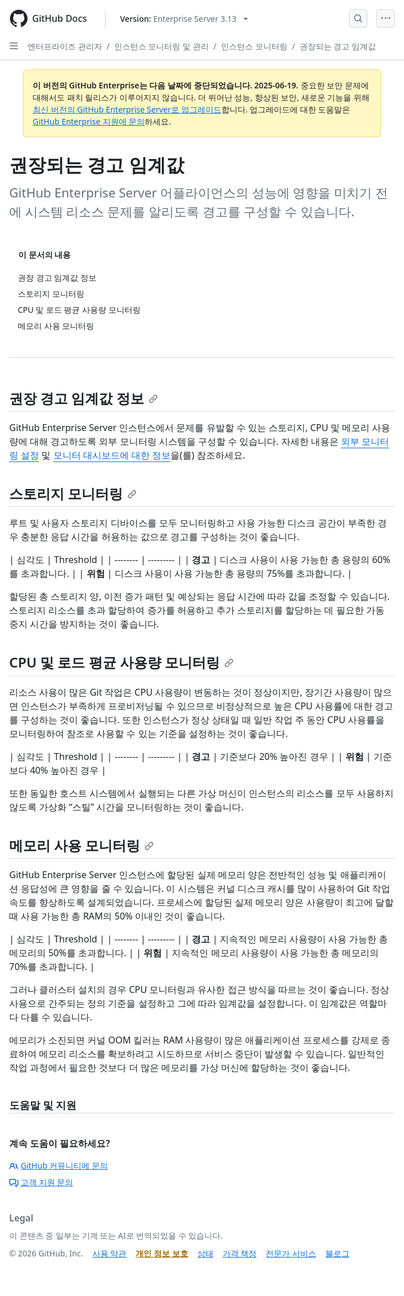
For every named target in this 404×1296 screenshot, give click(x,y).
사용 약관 (109, 1253)
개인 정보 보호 (161, 1253)
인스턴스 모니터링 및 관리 (161, 46)
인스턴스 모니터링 (254, 46)
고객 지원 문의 (41, 1182)
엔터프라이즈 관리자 (65, 46)
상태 (205, 1253)
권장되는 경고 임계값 (338, 46)
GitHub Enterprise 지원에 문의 (89, 121)
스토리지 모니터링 (73, 493)
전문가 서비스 (291, 1253)
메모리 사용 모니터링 (81, 845)
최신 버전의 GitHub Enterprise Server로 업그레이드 (127, 109)
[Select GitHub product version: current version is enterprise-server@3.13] (184, 19)
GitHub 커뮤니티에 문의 (58, 1165)
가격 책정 (240, 1253)
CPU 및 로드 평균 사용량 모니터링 (121, 662)
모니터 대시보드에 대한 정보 (111, 455)
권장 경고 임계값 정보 (83, 398)
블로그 (337, 1253)
